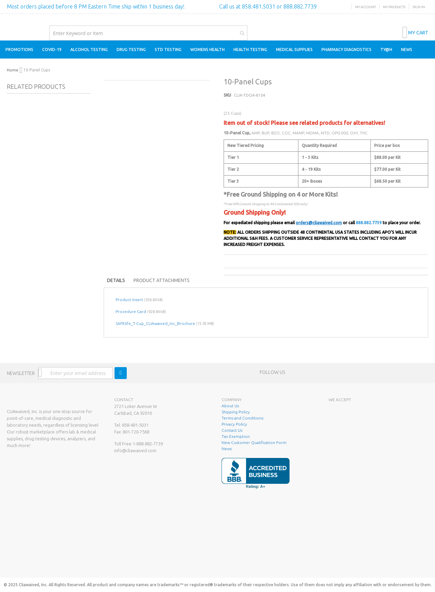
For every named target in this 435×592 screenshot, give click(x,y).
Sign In (419, 7)
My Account (365, 7)
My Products (394, 7)
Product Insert (129, 299)
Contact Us (232, 430)
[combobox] (148, 33)
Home (12, 70)
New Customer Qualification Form (254, 442)
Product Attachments (162, 280)
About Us (230, 406)
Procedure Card (131, 311)
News (227, 448)
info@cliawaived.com (135, 450)
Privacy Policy (234, 424)
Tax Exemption (236, 436)
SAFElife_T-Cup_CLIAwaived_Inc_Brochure (155, 323)
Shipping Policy (236, 412)
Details (116, 280)
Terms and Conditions (242, 418)
